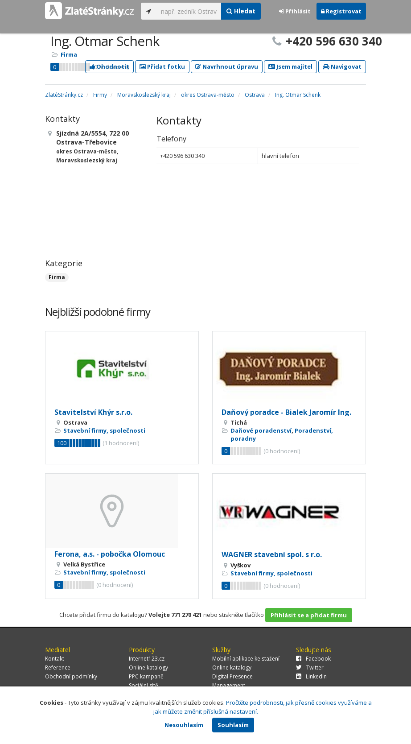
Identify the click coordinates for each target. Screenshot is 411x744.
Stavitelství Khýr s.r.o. (93, 412)
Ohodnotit (109, 66)
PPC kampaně (146, 676)
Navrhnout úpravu (226, 66)
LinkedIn (311, 676)
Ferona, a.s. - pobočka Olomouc (109, 554)
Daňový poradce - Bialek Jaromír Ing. (286, 412)
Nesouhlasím (183, 725)
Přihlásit (295, 11)
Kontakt (54, 658)
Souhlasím (233, 725)
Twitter (310, 667)
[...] (189, 11)
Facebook (313, 658)
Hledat (240, 11)
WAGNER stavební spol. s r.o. (272, 554)
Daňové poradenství (261, 430)
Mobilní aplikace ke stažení (245, 658)
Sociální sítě (143, 685)
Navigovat (342, 66)
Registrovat (341, 11)
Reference (57, 667)
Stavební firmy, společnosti (104, 430)
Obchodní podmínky (71, 676)
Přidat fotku (162, 66)
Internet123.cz (146, 658)
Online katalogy (148, 667)
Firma (69, 54)
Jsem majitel (290, 66)
